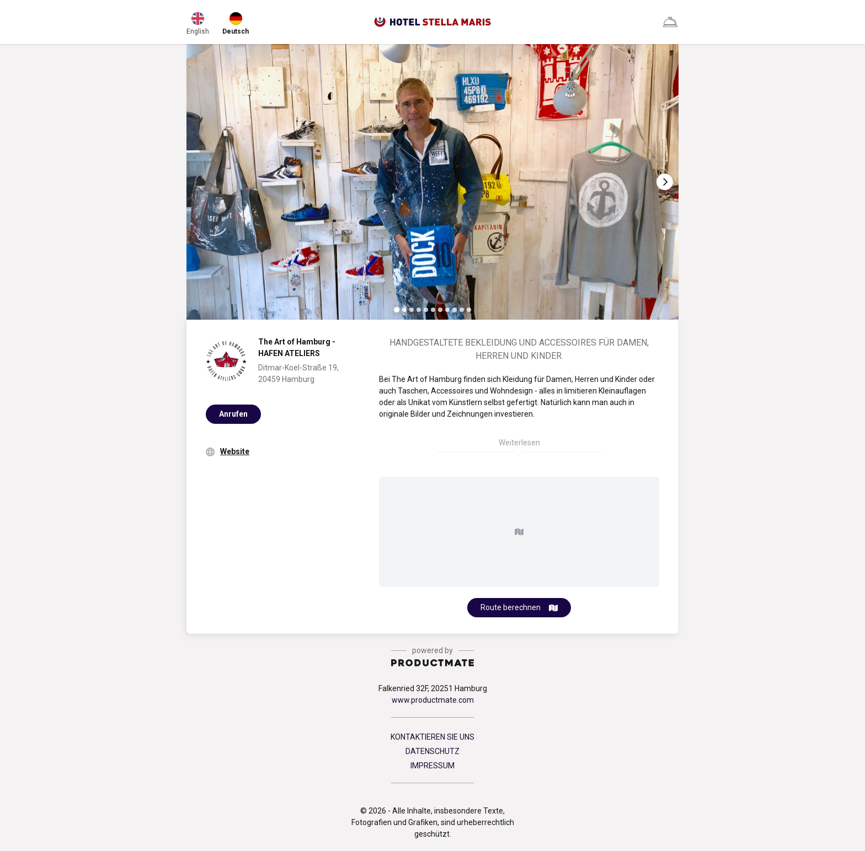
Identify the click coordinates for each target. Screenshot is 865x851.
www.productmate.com (433, 700)
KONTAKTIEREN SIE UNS (432, 736)
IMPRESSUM (432, 765)
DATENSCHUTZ (432, 751)
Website (234, 451)
